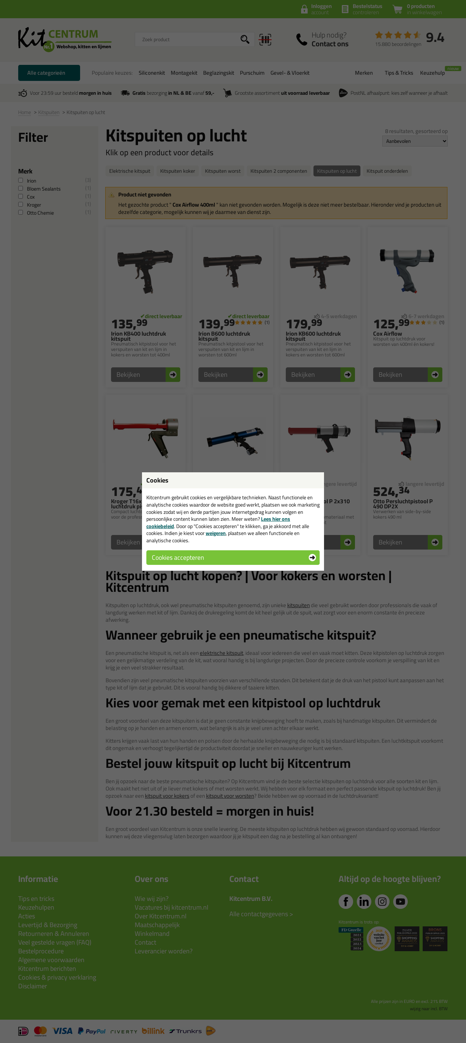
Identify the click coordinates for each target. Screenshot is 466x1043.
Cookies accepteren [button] (178, 557)
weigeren (216, 533)
